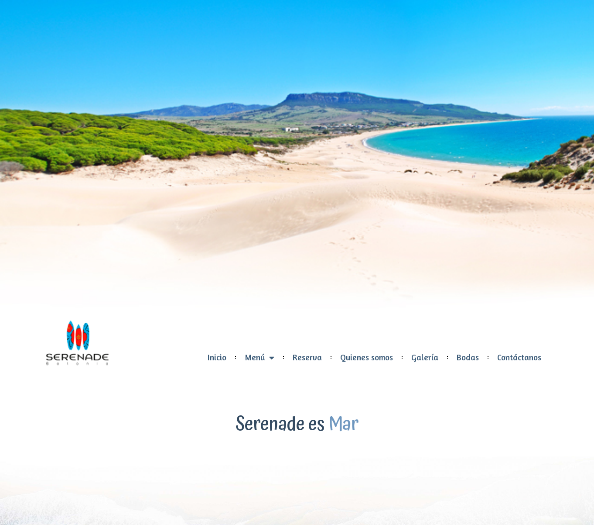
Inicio (217, 357)
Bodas (468, 357)
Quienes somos (366, 357)
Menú (259, 357)
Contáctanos (519, 357)
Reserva (307, 357)
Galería (424, 357)
